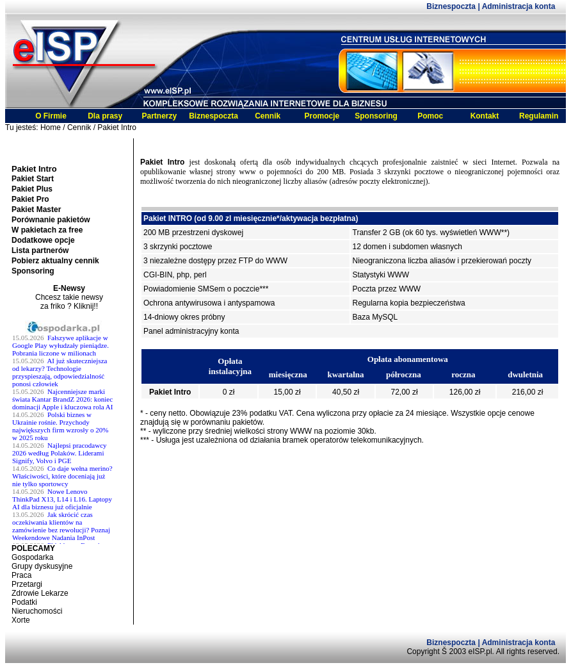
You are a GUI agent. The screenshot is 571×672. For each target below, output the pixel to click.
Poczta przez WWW (387, 288)
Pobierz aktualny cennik (55, 260)
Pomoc (430, 115)
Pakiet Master (36, 209)
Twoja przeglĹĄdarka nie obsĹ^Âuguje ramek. (69, 432)
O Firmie (51, 115)
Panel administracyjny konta (191, 331)
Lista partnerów (40, 250)
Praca (21, 575)
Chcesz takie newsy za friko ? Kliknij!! (69, 302)
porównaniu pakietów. (227, 422)
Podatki (24, 602)
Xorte (21, 620)
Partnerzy (159, 115)
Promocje (322, 115)
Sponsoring (376, 115)
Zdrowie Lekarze (40, 593)
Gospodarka (32, 557)
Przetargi (27, 584)
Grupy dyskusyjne (42, 566)
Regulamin (538, 115)
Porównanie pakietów (51, 219)
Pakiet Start (33, 178)
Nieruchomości (37, 611)
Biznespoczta (452, 6)
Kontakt (484, 115)
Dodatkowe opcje (43, 240)
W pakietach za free (47, 229)
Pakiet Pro (30, 199)
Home (50, 127)
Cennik (267, 115)
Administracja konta (519, 6)
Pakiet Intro (116, 127)
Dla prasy (105, 115)
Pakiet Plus (32, 188)
